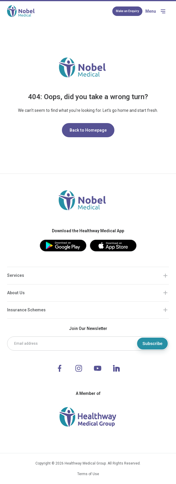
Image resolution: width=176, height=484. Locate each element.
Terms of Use (88, 474)
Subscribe (152, 343)
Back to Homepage (88, 130)
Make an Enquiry (127, 11)
